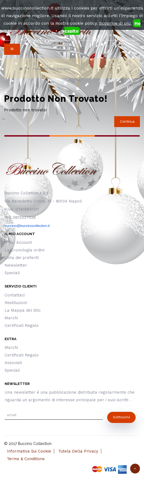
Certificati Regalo (22, 325)
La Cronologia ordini (24, 250)
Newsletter (16, 265)
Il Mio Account (18, 242)
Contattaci (15, 295)
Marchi (11, 317)
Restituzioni (16, 302)
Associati (13, 362)
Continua (127, 121)
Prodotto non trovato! (51, 69)
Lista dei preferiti (22, 257)
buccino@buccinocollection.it (27, 226)
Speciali (12, 272)
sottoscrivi (121, 417)
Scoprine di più (115, 23)
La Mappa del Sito (23, 310)
